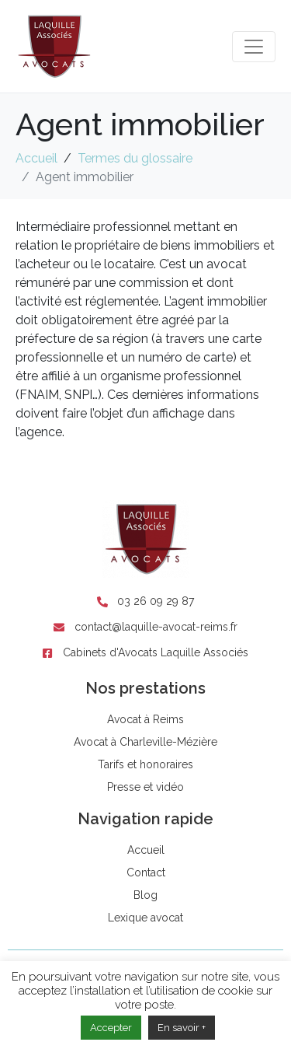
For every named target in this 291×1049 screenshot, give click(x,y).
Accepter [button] (111, 1027)
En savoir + (182, 1027)
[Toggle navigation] (253, 46)
